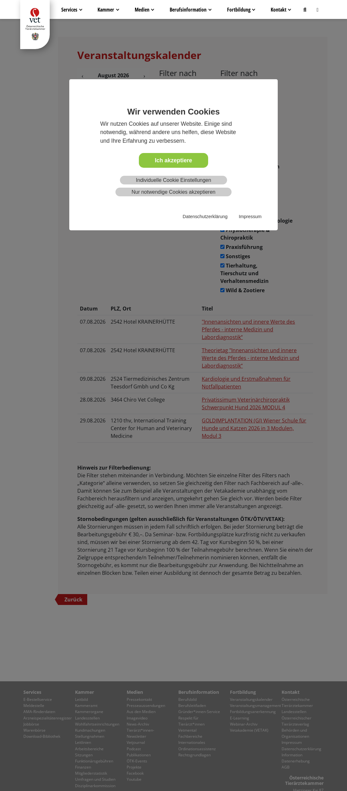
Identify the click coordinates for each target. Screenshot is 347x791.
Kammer (105, 9)
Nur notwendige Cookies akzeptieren (173, 192)
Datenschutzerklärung (205, 216)
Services (69, 9)
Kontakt (278, 9)
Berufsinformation (188, 9)
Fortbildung (238, 9)
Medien (142, 9)
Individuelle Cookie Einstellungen (173, 180)
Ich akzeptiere (173, 160)
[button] (305, 9)
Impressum (250, 216)
